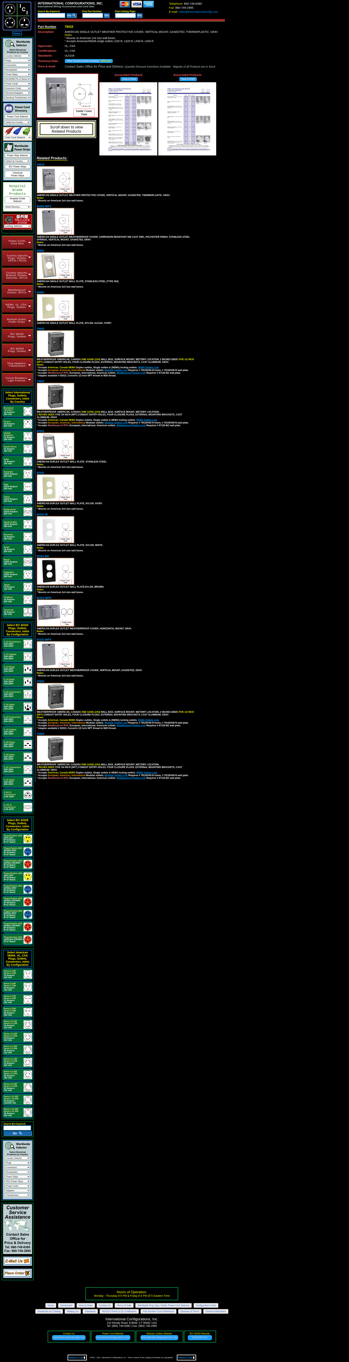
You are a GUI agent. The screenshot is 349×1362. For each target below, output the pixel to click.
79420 (40, 328)
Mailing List (73, 1311)
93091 (40, 250)
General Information (216, 1311)
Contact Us (104, 1305)
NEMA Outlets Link (148, 367)
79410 (40, 164)
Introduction (66, 1305)
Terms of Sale (124, 1305)
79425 (40, 381)
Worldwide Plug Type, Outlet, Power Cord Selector (163, 1305)
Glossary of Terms (189, 1311)
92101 (40, 472)
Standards (90, 1311)
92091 (40, 292)
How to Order (86, 1305)
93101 (40, 431)
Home (17, 33)
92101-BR (43, 556)
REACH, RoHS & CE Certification (119, 1311)
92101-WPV (44, 639)
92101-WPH (44, 597)
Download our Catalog (49, 1311)
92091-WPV (44, 206)
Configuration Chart (206, 1305)
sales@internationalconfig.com (193, 11)
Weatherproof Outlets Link (131, 373)
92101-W (42, 514)
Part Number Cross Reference (158, 1311)
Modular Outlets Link (116, 370)
